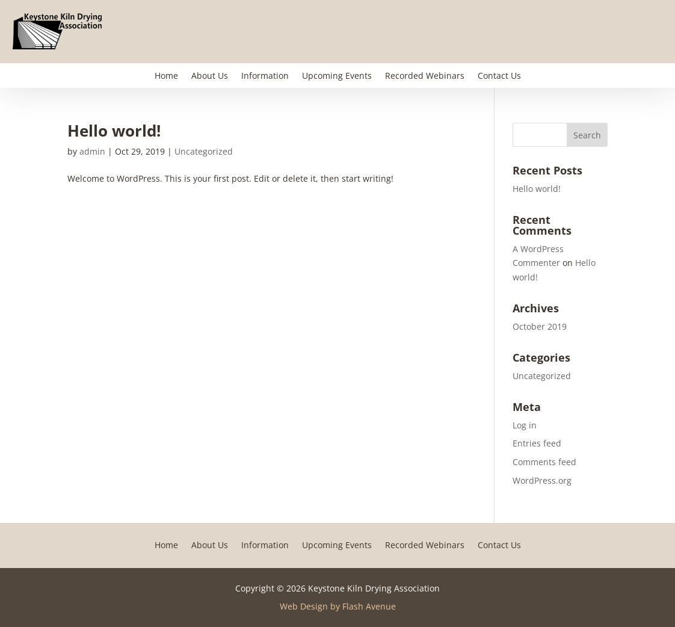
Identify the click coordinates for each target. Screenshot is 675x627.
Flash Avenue (369, 606)
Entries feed (537, 443)
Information (265, 76)
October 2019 (540, 326)
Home (166, 76)
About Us (209, 76)
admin (92, 151)
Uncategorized (203, 151)
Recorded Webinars (424, 76)
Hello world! (114, 130)
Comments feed (544, 462)
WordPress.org (542, 480)
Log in (525, 425)
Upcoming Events (337, 76)
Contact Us (499, 76)
